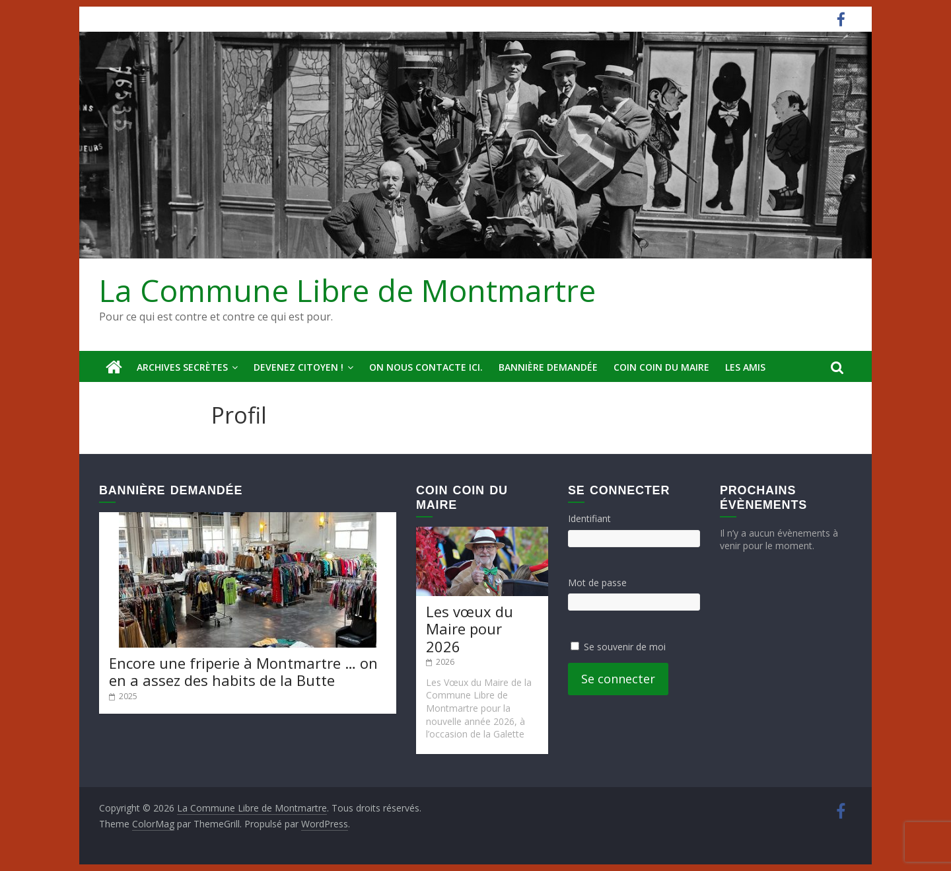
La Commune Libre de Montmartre (347, 290)
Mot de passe (597, 582)
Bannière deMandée (548, 367)
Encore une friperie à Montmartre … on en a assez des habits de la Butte (243, 671)
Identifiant (589, 518)
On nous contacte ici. (426, 367)
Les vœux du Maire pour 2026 (469, 628)
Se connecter (618, 679)
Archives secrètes (182, 367)
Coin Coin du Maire (661, 367)
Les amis (745, 367)
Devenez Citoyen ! (298, 367)
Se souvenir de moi (625, 646)
